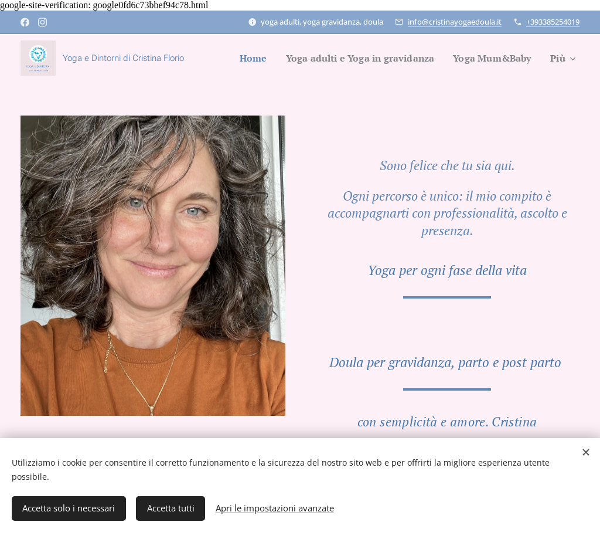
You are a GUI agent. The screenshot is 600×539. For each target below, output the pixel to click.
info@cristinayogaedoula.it (455, 21)
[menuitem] (239, 58)
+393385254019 (552, 21)
